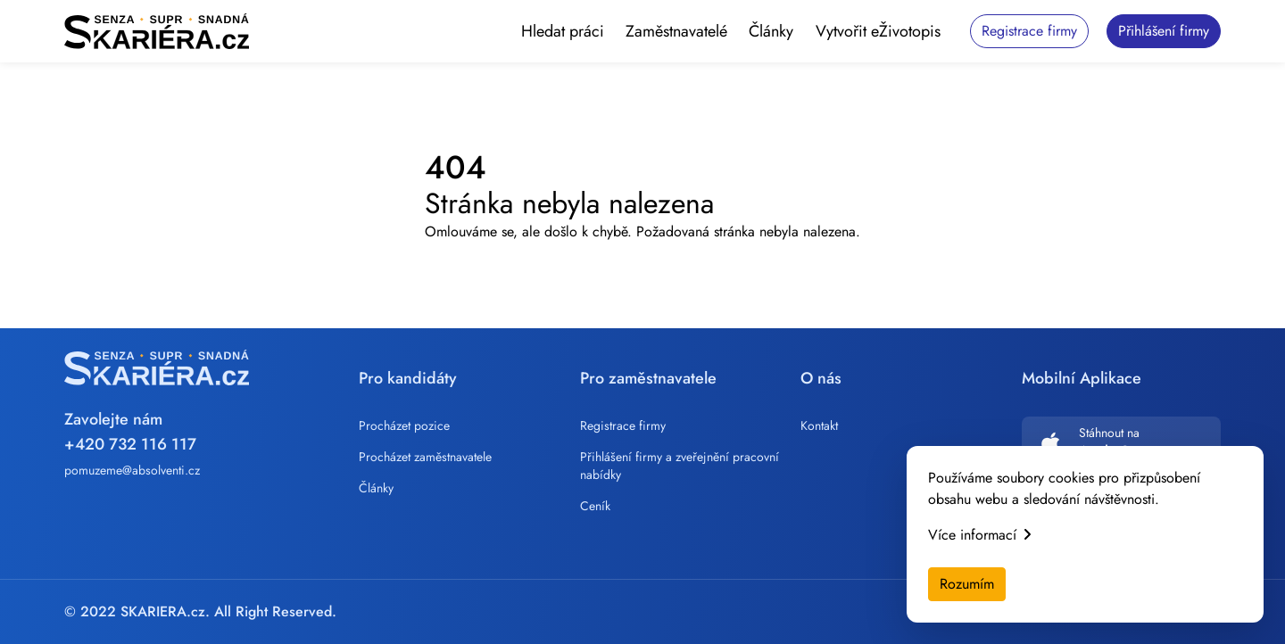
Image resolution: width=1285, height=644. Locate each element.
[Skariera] (156, 31)
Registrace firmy (623, 425)
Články (771, 31)
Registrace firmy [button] (1029, 31)
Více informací (979, 534)
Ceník (595, 506)
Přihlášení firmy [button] (1163, 31)
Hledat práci (562, 31)
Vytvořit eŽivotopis (878, 31)
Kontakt (819, 425)
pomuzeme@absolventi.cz (132, 470)
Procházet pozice (404, 425)
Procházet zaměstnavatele (425, 457)
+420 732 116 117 (130, 444)
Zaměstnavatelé (676, 31)
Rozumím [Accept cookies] (967, 584)
